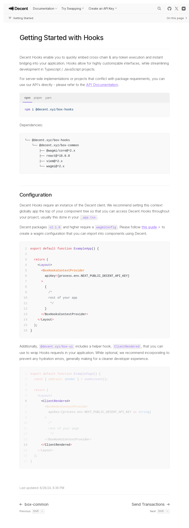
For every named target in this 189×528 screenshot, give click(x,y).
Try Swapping (71, 8)
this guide (149, 227)
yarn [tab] (48, 97)
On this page (177, 18)
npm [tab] (27, 97)
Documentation (43, 8)
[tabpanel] (94, 110)
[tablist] (94, 98)
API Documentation (102, 85)
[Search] (159, 9)
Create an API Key (101, 8)
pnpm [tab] (38, 97)
